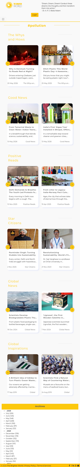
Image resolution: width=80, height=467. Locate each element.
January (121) (11, 428)
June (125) (10, 416)
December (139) (12, 434)
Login (34, 15)
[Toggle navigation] (3, 19)
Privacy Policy (30, 466)
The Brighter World (15, 466)
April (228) (10, 421)
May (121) (9, 451)
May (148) (10, 418)
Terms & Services (44, 466)
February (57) (11, 459)
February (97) (11, 426)
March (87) (10, 456)
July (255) (9, 413)
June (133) (10, 449)
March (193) (10, 423)
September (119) (12, 441)
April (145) (10, 454)
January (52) (11, 461)
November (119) (12, 436)
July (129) (9, 446)
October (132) (11, 439)
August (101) (11, 444)
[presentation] (8, 63)
